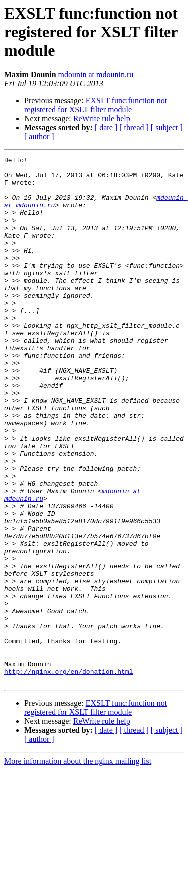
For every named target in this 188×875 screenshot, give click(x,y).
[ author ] (39, 136)
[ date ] (106, 127)
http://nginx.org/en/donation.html (68, 774)
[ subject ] (167, 127)
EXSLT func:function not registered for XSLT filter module (95, 105)
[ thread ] (134, 127)
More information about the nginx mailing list (77, 866)
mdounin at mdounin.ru (96, 74)
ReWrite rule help (101, 118)
